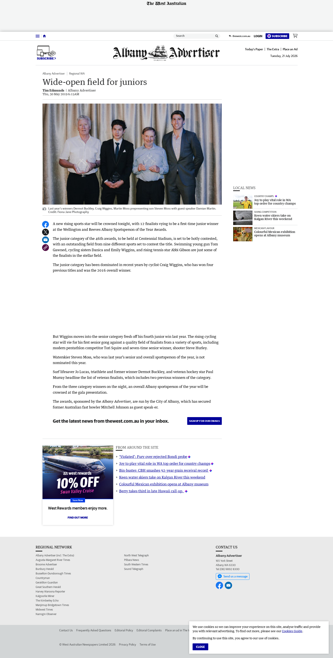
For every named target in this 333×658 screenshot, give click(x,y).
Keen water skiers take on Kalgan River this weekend (162, 477)
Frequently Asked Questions (93, 630)
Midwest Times (44, 609)
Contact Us (66, 630)
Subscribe (277, 36)
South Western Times (136, 564)
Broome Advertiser (46, 564)
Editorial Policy (124, 630)
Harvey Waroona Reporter (50, 591)
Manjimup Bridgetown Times (52, 605)
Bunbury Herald (45, 569)
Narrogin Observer (46, 614)
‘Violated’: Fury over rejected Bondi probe (153, 456)
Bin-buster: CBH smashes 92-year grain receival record (164, 470)
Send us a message (233, 576)
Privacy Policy (127, 644)
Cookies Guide (292, 631)
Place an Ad (290, 49)
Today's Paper (254, 49)
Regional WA (77, 73)
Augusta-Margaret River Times (53, 560)
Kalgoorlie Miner (45, 596)
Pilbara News (131, 560)
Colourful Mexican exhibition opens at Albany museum (163, 484)
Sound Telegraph (133, 569)
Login (258, 36)
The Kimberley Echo (47, 600)
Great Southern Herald (48, 587)
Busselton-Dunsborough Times (53, 573)
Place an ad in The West (180, 630)
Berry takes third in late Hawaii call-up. (151, 491)
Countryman (43, 578)
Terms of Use (148, 644)
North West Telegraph (136, 555)
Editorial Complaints (149, 630)
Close (200, 647)
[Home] (44, 36)
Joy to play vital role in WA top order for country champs (164, 463)
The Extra (273, 49)
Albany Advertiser (54, 73)
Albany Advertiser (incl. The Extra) (55, 555)
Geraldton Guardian (47, 582)
